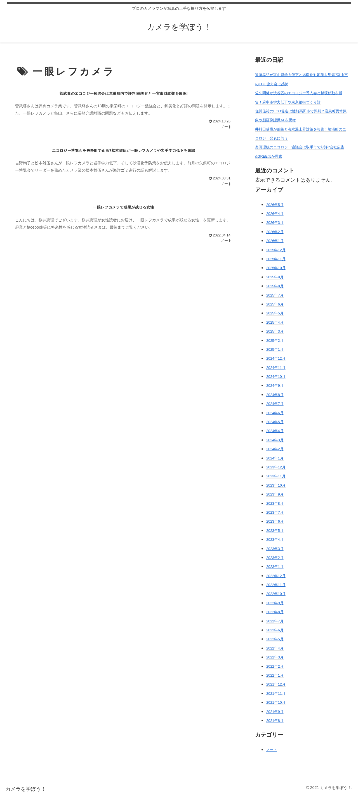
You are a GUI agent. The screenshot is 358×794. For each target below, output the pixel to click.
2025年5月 (275, 313)
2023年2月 (275, 558)
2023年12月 (276, 467)
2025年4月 (275, 322)
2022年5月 (275, 639)
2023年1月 (275, 567)
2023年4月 (275, 539)
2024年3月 (275, 440)
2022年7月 (275, 621)
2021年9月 (275, 712)
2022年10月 (276, 594)
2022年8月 (275, 612)
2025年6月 (275, 304)
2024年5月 (275, 422)
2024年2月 (275, 449)
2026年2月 (275, 232)
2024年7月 (275, 404)
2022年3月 (275, 657)
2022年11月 (276, 585)
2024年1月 (275, 458)
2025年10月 (276, 268)
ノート (271, 750)
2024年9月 (275, 385)
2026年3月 (275, 223)
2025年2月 (275, 340)
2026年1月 (275, 241)
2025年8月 (275, 286)
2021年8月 (275, 721)
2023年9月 (275, 494)
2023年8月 (275, 503)
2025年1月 (275, 349)
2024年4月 (275, 431)
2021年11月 (276, 693)
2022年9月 (275, 603)
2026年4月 (275, 214)
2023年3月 (275, 549)
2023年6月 (275, 521)
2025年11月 (276, 259)
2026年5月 (275, 205)
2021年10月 (276, 702)
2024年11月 (276, 368)
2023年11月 (276, 476)
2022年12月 (276, 576)
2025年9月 (275, 277)
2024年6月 (275, 413)
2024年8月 (275, 395)
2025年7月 (275, 295)
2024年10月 (276, 377)
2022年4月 (275, 648)
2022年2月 (275, 666)
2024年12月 (276, 358)
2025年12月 (276, 250)
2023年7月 (275, 512)
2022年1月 (275, 675)
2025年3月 (275, 331)
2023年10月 (276, 485)
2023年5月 (275, 530)
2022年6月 (275, 630)
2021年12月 (276, 684)
